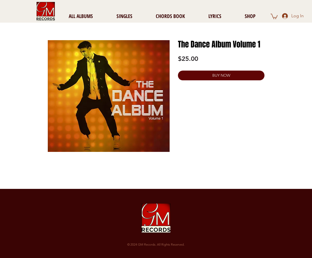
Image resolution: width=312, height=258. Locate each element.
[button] (274, 16)
